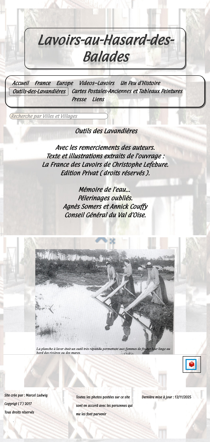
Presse (78, 99)
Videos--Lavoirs (96, 83)
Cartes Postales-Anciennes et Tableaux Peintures (126, 91)
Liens (98, 99)
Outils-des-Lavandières (38, 91)
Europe (64, 83)
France (42, 83)
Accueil (20, 83)
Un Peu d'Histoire (140, 83)
